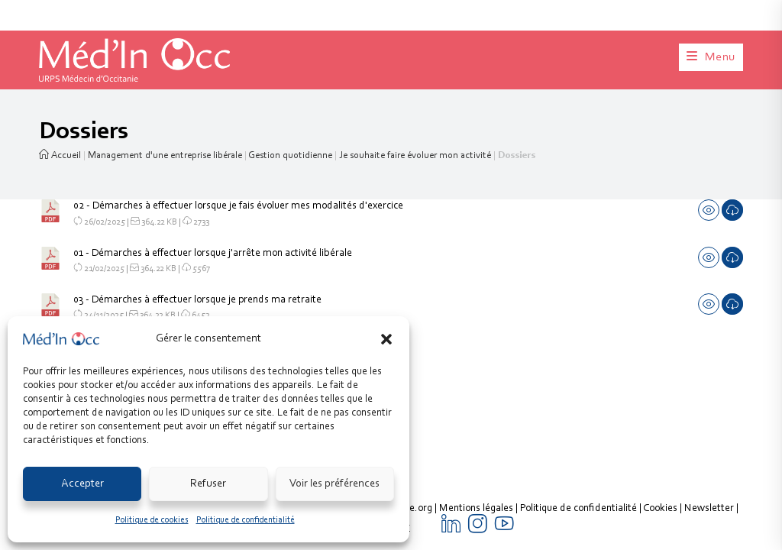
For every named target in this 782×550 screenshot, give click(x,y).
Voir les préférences (334, 484)
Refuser (208, 484)
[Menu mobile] (711, 57)
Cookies (660, 360)
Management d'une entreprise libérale (165, 155)
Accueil (60, 155)
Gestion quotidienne (290, 155)
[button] (386, 339)
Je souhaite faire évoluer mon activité (415, 155)
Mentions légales (476, 360)
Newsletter (709, 360)
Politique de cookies (152, 520)
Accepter (82, 484)
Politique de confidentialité (245, 520)
